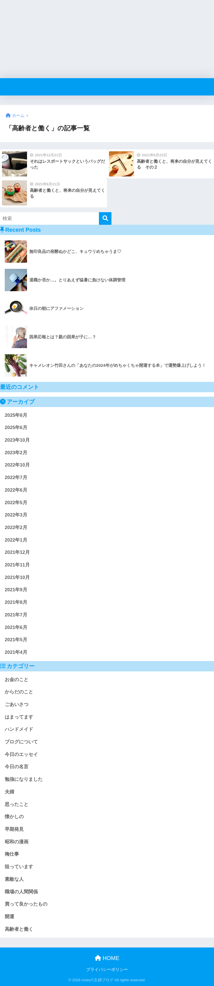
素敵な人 (14, 879)
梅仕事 (12, 854)
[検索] (105, 218)
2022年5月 (16, 502)
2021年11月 (17, 565)
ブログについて (21, 742)
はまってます (19, 717)
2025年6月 (16, 427)
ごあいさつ (16, 704)
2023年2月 (16, 452)
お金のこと (16, 679)
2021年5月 (16, 639)
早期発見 (14, 829)
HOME (107, 958)
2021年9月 (16, 589)
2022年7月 (16, 477)
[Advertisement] (107, 39)
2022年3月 (16, 515)
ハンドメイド (19, 729)
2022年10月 (17, 465)
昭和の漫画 (16, 841)
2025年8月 (16, 415)
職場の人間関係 (21, 891)
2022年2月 (16, 527)
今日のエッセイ (21, 754)
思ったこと (16, 804)
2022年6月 (16, 490)
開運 (9, 916)
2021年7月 (16, 615)
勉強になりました (24, 779)
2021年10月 (17, 577)
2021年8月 (16, 602)
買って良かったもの (26, 904)
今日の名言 (16, 766)
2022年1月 (16, 540)
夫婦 (9, 791)
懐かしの (14, 816)
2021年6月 (16, 627)
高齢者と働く (19, 929)
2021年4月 (16, 652)
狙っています (19, 866)
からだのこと (19, 692)
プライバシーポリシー (107, 969)
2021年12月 (17, 552)
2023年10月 (17, 440)
